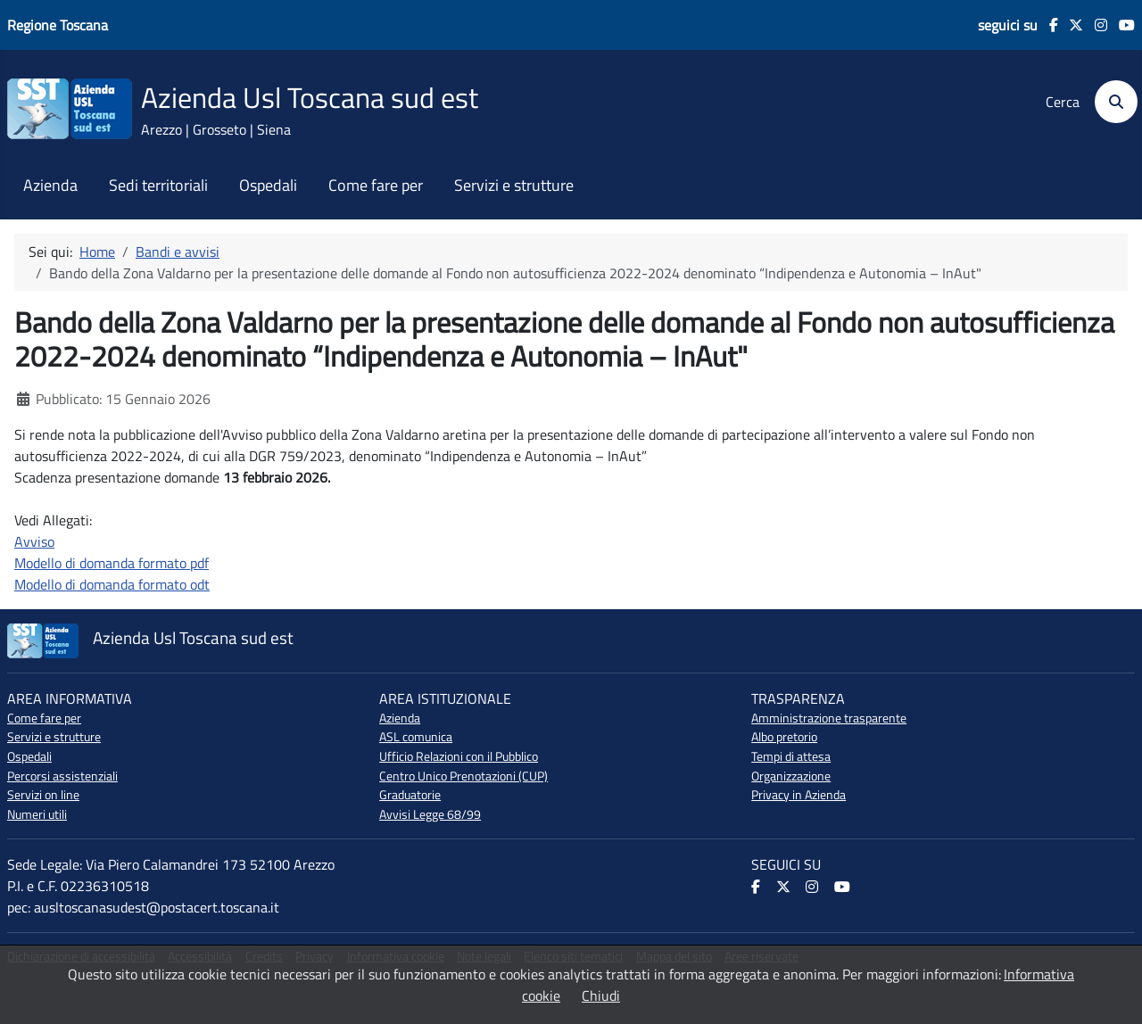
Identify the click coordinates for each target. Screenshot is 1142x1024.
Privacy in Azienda (798, 795)
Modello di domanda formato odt (112, 584)
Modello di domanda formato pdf (111, 563)
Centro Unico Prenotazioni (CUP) (463, 776)
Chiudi (601, 995)
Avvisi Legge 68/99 (430, 814)
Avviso (34, 541)
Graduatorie (410, 795)
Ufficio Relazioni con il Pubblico (458, 756)
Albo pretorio (784, 737)
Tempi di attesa (791, 756)
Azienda (50, 185)
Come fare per (375, 185)
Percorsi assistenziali (62, 776)
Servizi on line (43, 795)
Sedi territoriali (158, 185)
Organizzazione (791, 776)
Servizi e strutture (514, 185)
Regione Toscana (57, 25)
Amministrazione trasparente (828, 718)
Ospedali (268, 185)
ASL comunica (415, 737)
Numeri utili (37, 814)
